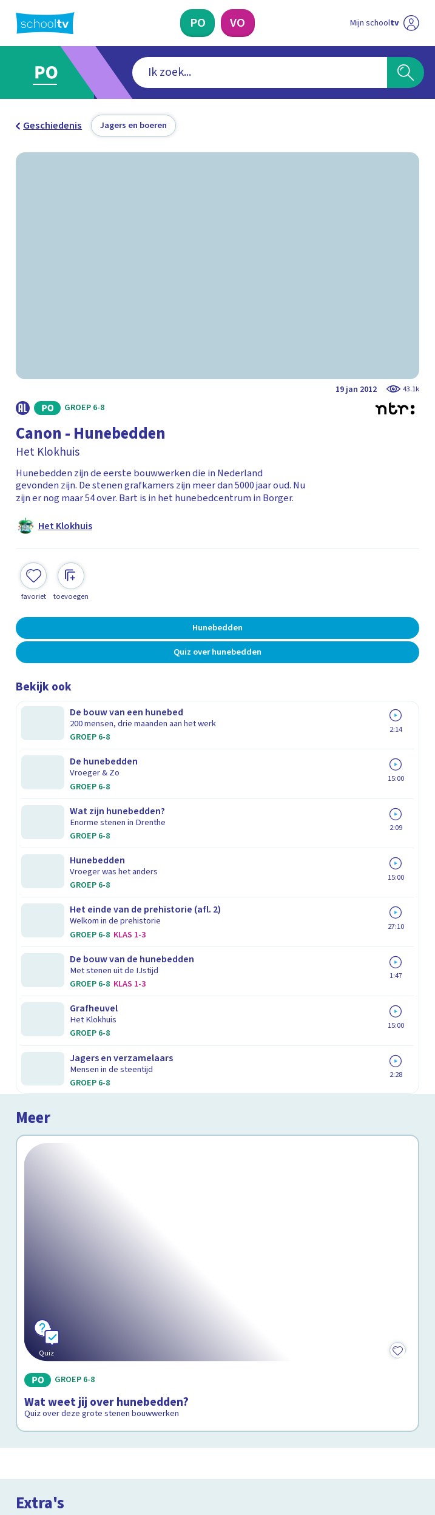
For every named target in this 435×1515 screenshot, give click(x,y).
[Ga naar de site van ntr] (374, 1438)
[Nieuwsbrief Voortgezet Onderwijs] (283, 1309)
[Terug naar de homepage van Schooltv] (45, 23)
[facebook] (21, 1407)
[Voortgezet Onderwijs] (238, 23)
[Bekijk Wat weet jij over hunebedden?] (217, 832)
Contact (37, 1162)
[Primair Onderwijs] (197, 23)
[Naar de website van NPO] (411, 23)
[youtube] (102, 1407)
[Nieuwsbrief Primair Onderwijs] (152, 1309)
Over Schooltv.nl (59, 1197)
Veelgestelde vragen (70, 1180)
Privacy (35, 1214)
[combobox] (199, 72)
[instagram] (48, 1407)
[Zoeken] (405, 72)
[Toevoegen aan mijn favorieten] (33, 580)
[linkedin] (75, 1407)
